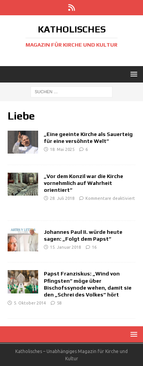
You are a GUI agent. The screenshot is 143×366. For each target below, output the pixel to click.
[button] (132, 74)
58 (59, 303)
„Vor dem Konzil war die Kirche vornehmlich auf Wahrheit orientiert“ (83, 183)
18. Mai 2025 (62, 149)
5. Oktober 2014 (30, 303)
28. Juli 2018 (62, 198)
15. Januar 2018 (65, 247)
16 (94, 247)
